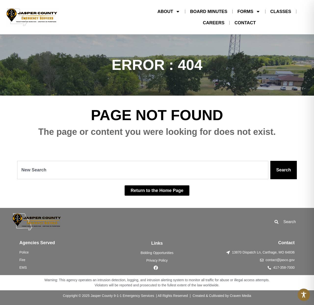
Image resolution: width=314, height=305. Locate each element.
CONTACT (245, 22)
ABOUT (168, 11)
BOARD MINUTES (208, 11)
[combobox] (142, 170)
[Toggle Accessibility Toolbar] (303, 294)
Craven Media (240, 296)
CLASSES (280, 11)
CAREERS (213, 22)
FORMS (248, 11)
